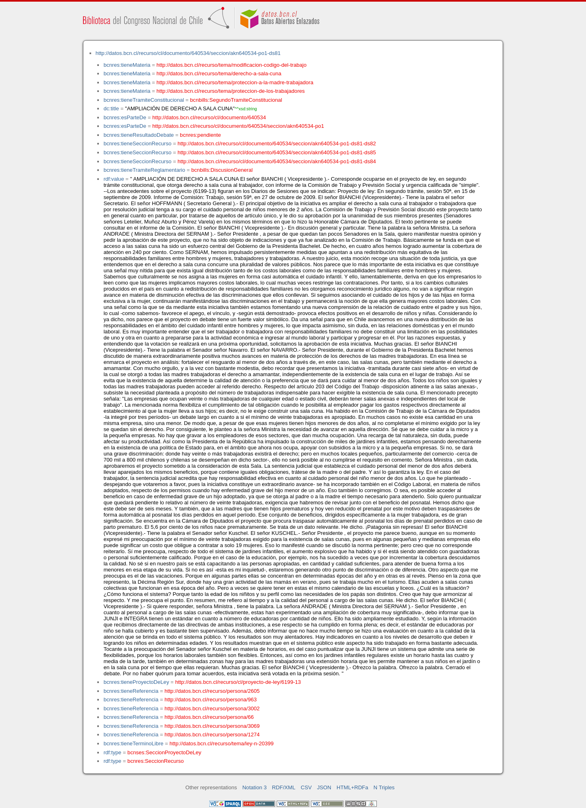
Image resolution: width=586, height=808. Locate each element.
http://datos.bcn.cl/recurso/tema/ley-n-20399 (222, 743)
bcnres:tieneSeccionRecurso (137, 143)
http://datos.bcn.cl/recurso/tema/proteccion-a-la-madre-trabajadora (235, 82)
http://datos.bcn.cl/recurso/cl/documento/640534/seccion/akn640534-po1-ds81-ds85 (276, 152)
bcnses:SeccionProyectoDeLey (164, 752)
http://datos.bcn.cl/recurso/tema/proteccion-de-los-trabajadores (231, 91)
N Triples (384, 787)
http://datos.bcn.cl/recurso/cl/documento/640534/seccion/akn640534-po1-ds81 (188, 53)
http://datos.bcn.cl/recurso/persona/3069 (212, 726)
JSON (324, 787)
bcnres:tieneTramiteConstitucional (143, 100)
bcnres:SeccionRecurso (155, 761)
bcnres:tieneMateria (126, 65)
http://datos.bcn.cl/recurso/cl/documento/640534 (209, 117)
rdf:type (112, 752)
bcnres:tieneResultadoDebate (138, 135)
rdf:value (113, 179)
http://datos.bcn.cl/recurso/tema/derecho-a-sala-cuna (219, 73)
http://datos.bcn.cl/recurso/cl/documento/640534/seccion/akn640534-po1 (238, 126)
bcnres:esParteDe (124, 117)
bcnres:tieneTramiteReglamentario (144, 170)
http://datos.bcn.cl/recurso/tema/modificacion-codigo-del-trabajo (232, 65)
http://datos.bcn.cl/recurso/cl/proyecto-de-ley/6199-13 (238, 682)
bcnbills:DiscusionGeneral (222, 170)
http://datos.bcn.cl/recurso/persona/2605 (212, 691)
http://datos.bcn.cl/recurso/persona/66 (209, 717)
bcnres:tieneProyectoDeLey (136, 682)
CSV (306, 787)
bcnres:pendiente (200, 135)
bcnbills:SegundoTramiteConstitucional (236, 100)
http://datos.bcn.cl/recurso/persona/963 (210, 699)
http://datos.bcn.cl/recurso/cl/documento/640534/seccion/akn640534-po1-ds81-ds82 (276, 143)
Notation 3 (254, 787)
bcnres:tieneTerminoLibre (133, 743)
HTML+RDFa (352, 787)
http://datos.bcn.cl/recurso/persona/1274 (212, 734)
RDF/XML (283, 787)
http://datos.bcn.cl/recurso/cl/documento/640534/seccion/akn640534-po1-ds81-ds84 (276, 161)
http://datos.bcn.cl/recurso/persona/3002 (212, 708)
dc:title (111, 108)
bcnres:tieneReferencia (130, 691)
